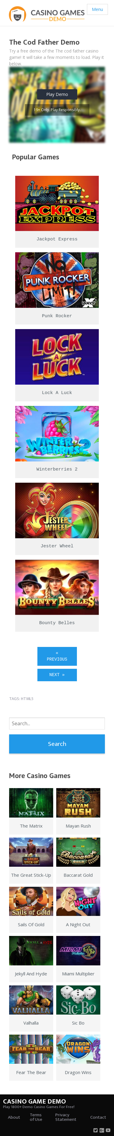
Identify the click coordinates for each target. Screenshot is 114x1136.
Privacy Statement (65, 1117)
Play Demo (57, 94)
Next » (56, 674)
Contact (98, 1117)
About (14, 1117)
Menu (97, 9)
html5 (27, 698)
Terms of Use (36, 1117)
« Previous (57, 656)
